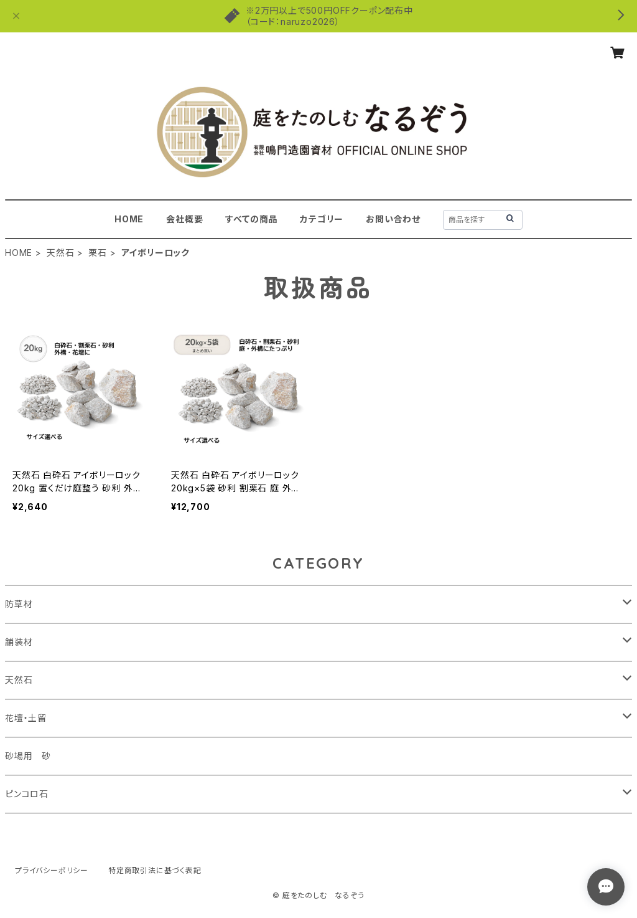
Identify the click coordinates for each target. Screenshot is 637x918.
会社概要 (184, 219)
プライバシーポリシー (51, 870)
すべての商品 (251, 219)
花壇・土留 (26, 717)
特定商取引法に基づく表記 (155, 870)
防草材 (18, 604)
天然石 (60, 252)
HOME (129, 219)
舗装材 (18, 641)
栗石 (97, 252)
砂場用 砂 (28, 755)
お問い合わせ (393, 219)
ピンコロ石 (27, 793)
